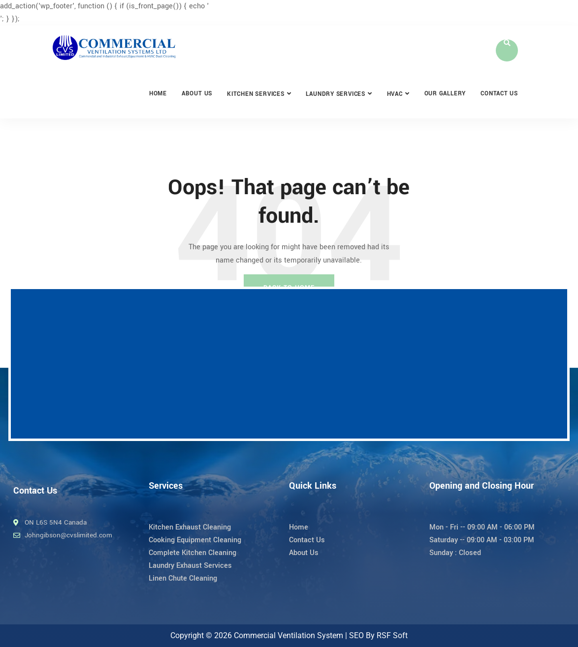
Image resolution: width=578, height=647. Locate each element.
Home (158, 93)
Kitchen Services (255, 94)
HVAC (395, 94)
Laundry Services (335, 94)
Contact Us (499, 93)
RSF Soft (392, 635)
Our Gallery (445, 93)
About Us (197, 93)
